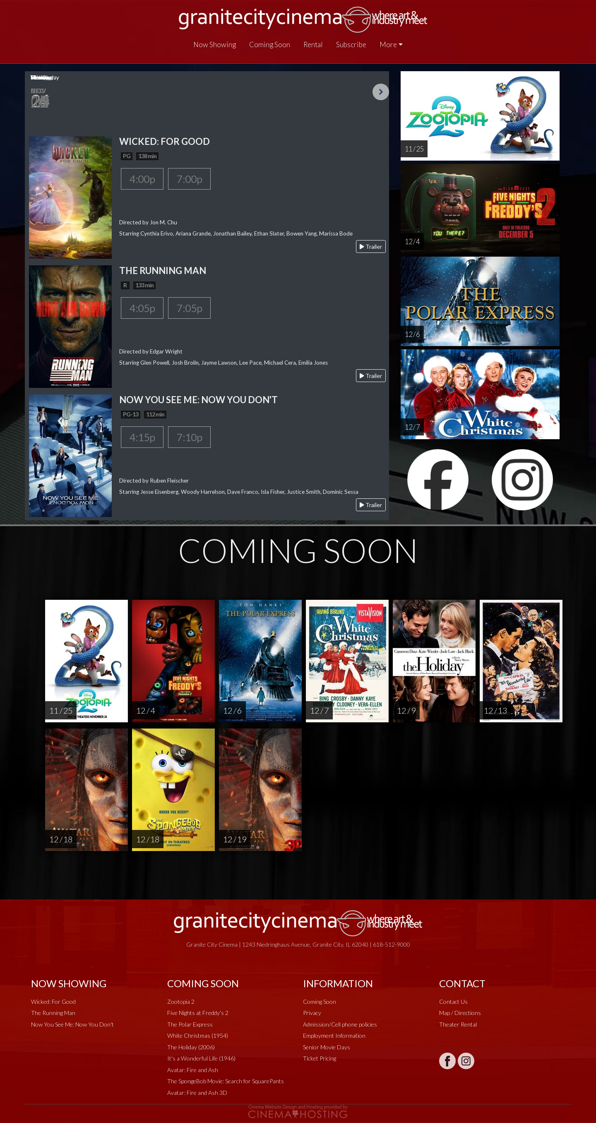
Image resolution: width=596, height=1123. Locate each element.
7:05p (189, 308)
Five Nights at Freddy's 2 (197, 1012)
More (388, 44)
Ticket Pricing (319, 1058)
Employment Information (334, 1035)
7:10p (189, 437)
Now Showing (214, 44)
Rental (313, 44)
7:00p (189, 179)
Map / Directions (460, 1012)
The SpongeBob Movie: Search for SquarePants (225, 1081)
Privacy (312, 1012)
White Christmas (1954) (197, 1035)
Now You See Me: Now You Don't (72, 1024)
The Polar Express (190, 1024)
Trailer (371, 246)
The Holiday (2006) (191, 1047)
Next (380, 92)
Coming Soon (269, 44)
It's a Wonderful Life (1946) (201, 1058)
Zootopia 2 (181, 1001)
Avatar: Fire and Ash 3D (197, 1092)
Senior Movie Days (326, 1047)
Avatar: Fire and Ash (192, 1069)
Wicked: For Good (53, 1001)
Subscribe (351, 44)
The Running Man (53, 1012)
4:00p (142, 179)
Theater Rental (458, 1024)
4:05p (142, 308)
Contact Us (453, 1001)
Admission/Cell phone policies (340, 1024)
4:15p (142, 437)
